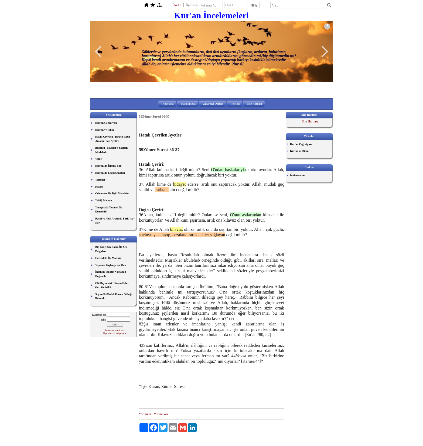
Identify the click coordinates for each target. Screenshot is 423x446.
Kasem (99, 186)
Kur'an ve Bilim (104, 129)
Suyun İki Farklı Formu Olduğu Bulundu (113, 296)
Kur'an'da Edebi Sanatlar (110, 172)
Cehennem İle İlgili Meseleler (112, 193)
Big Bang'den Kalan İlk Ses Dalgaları (111, 249)
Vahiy (98, 158)
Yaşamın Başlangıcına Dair (111, 265)
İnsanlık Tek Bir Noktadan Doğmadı (110, 274)
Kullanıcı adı (99, 314)
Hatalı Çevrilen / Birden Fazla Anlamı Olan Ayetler (112, 138)
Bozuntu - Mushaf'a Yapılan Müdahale (111, 150)
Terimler (100, 179)
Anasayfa (168, 103)
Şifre (103, 319)
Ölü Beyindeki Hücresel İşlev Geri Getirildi (112, 285)
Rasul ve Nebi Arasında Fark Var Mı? (114, 220)
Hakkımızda (188, 103)
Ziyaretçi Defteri (213, 103)
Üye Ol (177, 4)
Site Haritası (254, 103)
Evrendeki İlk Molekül (108, 258)
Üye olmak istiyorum (114, 333)
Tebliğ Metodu (103, 200)
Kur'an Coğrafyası (106, 122)
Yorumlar (145, 414)
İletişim (235, 103)
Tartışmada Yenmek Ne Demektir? (108, 209)
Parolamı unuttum (114, 330)
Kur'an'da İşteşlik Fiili (108, 165)
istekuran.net (297, 175)
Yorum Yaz (161, 414)
